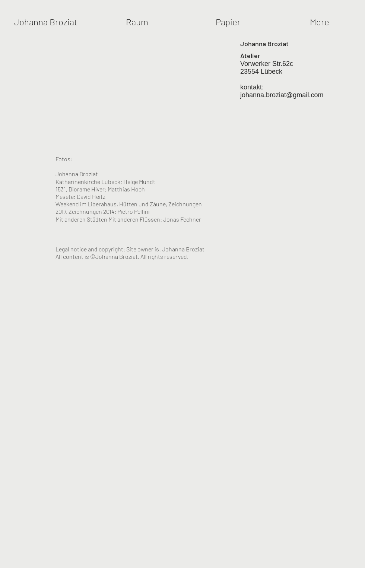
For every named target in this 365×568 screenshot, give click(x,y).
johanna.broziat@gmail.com (281, 95)
